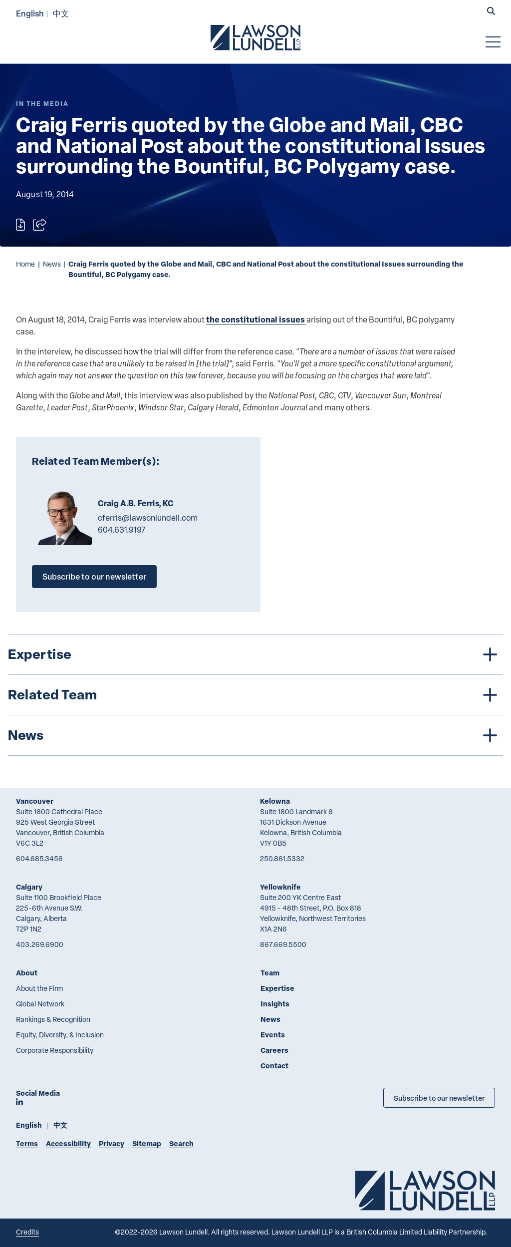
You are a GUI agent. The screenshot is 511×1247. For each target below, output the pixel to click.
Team (269, 972)
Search (181, 1143)
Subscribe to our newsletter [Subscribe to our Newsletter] (439, 1098)
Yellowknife (280, 887)
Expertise (277, 988)
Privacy (111, 1143)
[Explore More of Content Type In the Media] (42, 103)
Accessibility (68, 1143)
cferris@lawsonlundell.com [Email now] (148, 517)
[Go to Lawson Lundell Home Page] (255, 37)
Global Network (40, 1003)
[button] (491, 12)
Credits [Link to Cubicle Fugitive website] (27, 1232)
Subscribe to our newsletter (94, 576)
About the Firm (39, 988)
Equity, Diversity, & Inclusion (60, 1034)
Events (272, 1034)
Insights (274, 1003)
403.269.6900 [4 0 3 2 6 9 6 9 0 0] (39, 944)
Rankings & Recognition (53, 1019)
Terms (27, 1143)
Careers (274, 1050)
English (30, 13)
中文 (61, 13)
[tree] (255, 695)
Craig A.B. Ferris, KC (136, 503)
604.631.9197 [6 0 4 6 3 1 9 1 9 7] (122, 529)
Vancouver (34, 801)
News (52, 264)
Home (25, 264)
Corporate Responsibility (54, 1050)
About (26, 972)
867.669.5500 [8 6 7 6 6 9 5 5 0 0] (283, 944)
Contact (274, 1065)
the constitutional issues (256, 319)
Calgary (29, 887)
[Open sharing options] (39, 225)
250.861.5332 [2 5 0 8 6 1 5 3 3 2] (282, 858)
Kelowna (275, 801)
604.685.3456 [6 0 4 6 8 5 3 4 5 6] (39, 858)
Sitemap (146, 1143)
